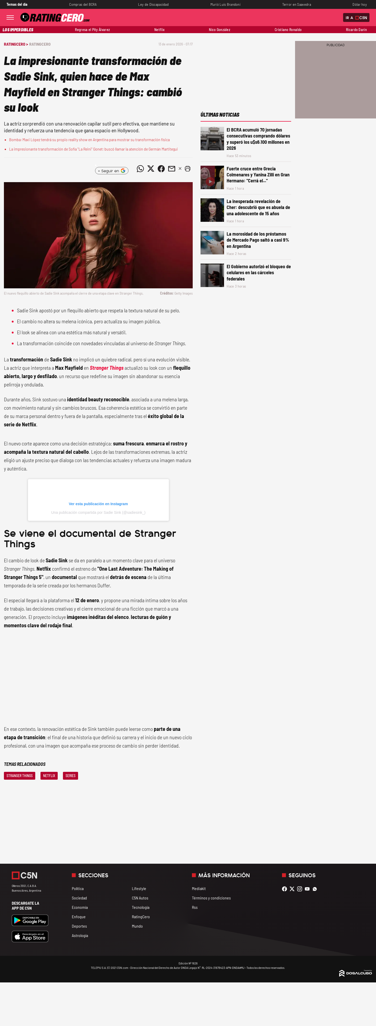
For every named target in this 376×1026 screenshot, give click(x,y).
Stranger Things (107, 368)
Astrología (80, 935)
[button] (187, 168)
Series (70, 775)
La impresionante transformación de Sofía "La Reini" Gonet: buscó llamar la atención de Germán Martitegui (93, 148)
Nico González (219, 29)
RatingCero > (16, 43)
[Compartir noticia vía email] (171, 168)
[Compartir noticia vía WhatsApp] (140, 168)
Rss (195, 907)
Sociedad (79, 897)
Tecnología (140, 907)
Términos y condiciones (211, 897)
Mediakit (199, 888)
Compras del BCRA (83, 4)
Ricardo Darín (356, 29)
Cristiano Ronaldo (288, 29)
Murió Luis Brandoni (225, 4)
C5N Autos (140, 897)
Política (78, 888)
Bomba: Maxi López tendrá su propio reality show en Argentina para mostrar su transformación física (89, 139)
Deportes (79, 925)
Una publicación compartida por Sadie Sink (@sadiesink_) (98, 512)
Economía (80, 907)
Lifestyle (139, 888)
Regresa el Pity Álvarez (92, 29)
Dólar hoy (359, 4)
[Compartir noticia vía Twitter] (150, 168)
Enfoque (79, 916)
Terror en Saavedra (296, 4)
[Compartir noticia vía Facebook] (161, 168)
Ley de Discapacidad (153, 4)
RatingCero (40, 43)
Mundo (137, 925)
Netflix (159, 29)
